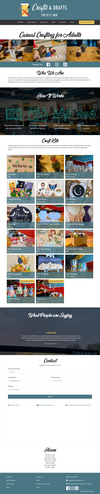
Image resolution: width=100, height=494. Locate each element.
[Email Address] (28, 380)
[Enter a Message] (50, 390)
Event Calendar (31, 22)
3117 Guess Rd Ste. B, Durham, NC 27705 (78, 405)
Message (10, 386)
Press (37, 487)
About (72, 22)
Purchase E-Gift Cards (86, 22)
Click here (58, 365)
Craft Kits (20, 22)
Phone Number (55, 377)
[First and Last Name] (50, 372)
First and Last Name (14, 368)
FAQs (53, 22)
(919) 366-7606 (13, 405)
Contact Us (62, 22)
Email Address (12, 377)
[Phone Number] (71, 380)
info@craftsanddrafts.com (45, 405)
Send (50, 397)
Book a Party (44, 22)
